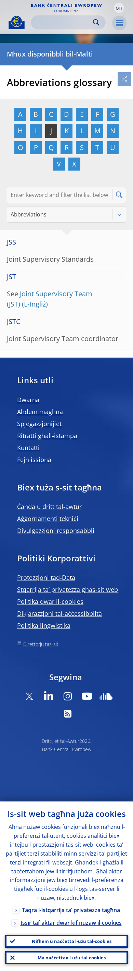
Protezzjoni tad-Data (46, 577)
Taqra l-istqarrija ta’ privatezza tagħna (71, 910)
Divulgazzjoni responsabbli (55, 530)
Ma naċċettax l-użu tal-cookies (72, 958)
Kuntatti (28, 448)
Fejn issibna (34, 460)
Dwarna (28, 400)
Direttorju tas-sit (40, 644)
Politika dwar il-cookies (50, 601)
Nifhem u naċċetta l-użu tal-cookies (71, 941)
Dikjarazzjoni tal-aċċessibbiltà (59, 613)
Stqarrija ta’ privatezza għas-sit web (67, 589)
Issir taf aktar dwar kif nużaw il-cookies (71, 922)
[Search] (63, 22)
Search (96, 22)
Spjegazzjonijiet (39, 424)
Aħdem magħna (40, 412)
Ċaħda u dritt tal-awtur (49, 506)
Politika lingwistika (43, 625)
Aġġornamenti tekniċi (47, 518)
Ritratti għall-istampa (47, 436)
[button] (119, 8)
